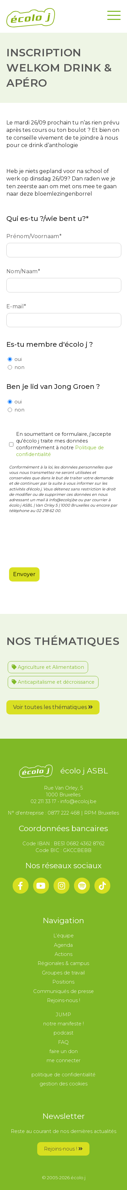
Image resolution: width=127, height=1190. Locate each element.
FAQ (63, 1042)
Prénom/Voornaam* (63, 243)
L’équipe (63, 936)
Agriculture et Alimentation (48, 667)
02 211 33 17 (43, 801)
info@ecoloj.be (78, 801)
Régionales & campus (63, 963)
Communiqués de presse (63, 991)
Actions (63, 954)
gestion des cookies (63, 1084)
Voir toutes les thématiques (53, 707)
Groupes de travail (63, 973)
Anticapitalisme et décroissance (53, 682)
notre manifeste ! (63, 1024)
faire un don (63, 1051)
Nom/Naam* (63, 278)
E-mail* (63, 313)
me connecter (63, 1060)
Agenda (63, 945)
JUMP (63, 1015)
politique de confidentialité (63, 1075)
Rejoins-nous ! (63, 1000)
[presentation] (60, 538)
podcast (63, 1033)
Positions (63, 982)
